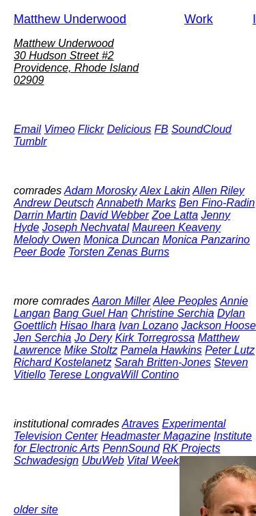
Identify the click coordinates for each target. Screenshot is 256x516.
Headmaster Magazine (155, 436)
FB (161, 129)
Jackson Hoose (219, 325)
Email (27, 129)
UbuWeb (103, 460)
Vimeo (59, 129)
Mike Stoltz (90, 350)
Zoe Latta (175, 215)
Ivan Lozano (148, 325)
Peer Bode (40, 252)
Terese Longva (84, 374)
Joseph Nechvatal (85, 227)
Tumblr (30, 141)
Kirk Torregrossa (155, 338)
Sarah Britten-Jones (163, 362)
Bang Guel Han (90, 313)
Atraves (140, 423)
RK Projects (191, 448)
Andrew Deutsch (54, 203)
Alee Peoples (185, 301)
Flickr (91, 129)
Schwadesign (46, 460)
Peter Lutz (230, 350)
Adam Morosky (100, 190)
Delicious (129, 129)
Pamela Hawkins (161, 350)
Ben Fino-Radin (217, 203)
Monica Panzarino (206, 239)
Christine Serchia (172, 313)
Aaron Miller (121, 301)
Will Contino (150, 374)
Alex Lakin (165, 190)
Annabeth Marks (136, 203)
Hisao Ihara (88, 325)
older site (36, 509)
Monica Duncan (121, 239)
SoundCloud (201, 129)
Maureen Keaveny (176, 227)
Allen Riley (218, 190)
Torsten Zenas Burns (118, 252)
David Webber (114, 215)
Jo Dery (93, 338)
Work (198, 19)
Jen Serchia (43, 338)
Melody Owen (47, 239)
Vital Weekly (156, 460)
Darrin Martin (45, 215)
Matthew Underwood (70, 19)
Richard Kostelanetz (62, 362)
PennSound (131, 448)
